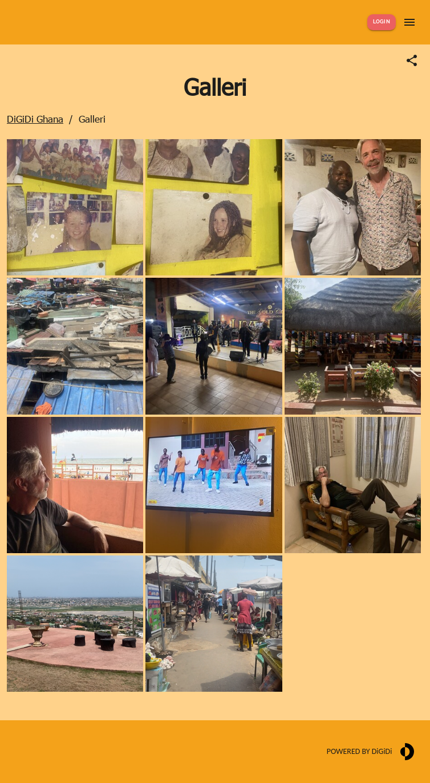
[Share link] (411, 60)
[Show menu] (409, 22)
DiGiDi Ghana (35, 118)
